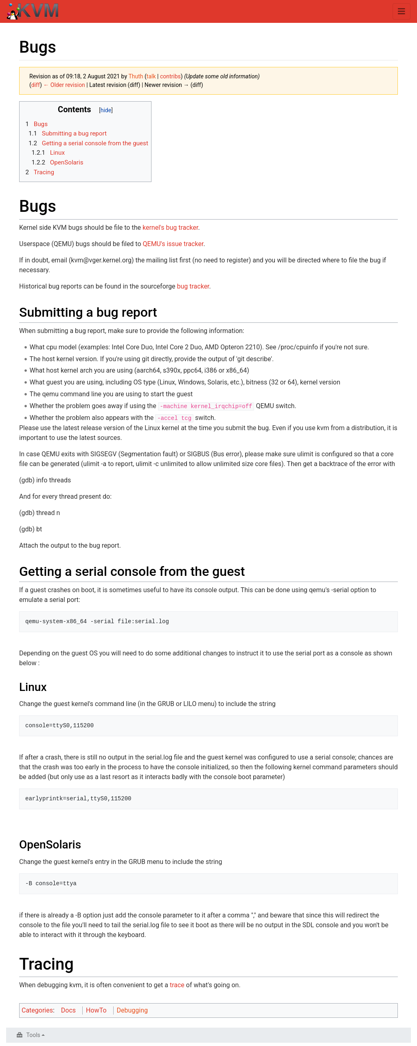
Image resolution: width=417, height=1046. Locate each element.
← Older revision (64, 85)
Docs (68, 1010)
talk (151, 76)
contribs (170, 76)
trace (177, 985)
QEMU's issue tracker (173, 244)
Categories (37, 1010)
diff (35, 85)
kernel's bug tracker (170, 227)
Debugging (132, 1010)
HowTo (96, 1010)
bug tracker (193, 286)
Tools (33, 1035)
